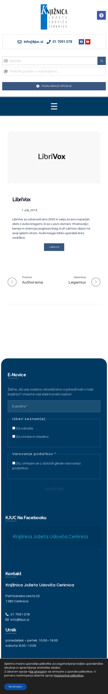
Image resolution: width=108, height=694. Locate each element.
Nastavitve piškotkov (69, 675)
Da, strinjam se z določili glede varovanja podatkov (46, 466)
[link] (101, 15)
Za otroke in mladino (30, 436)
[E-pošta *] (54, 406)
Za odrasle (22, 428)
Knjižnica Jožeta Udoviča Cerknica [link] (50, 536)
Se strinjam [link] (38, 671)
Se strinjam (15, 686)
